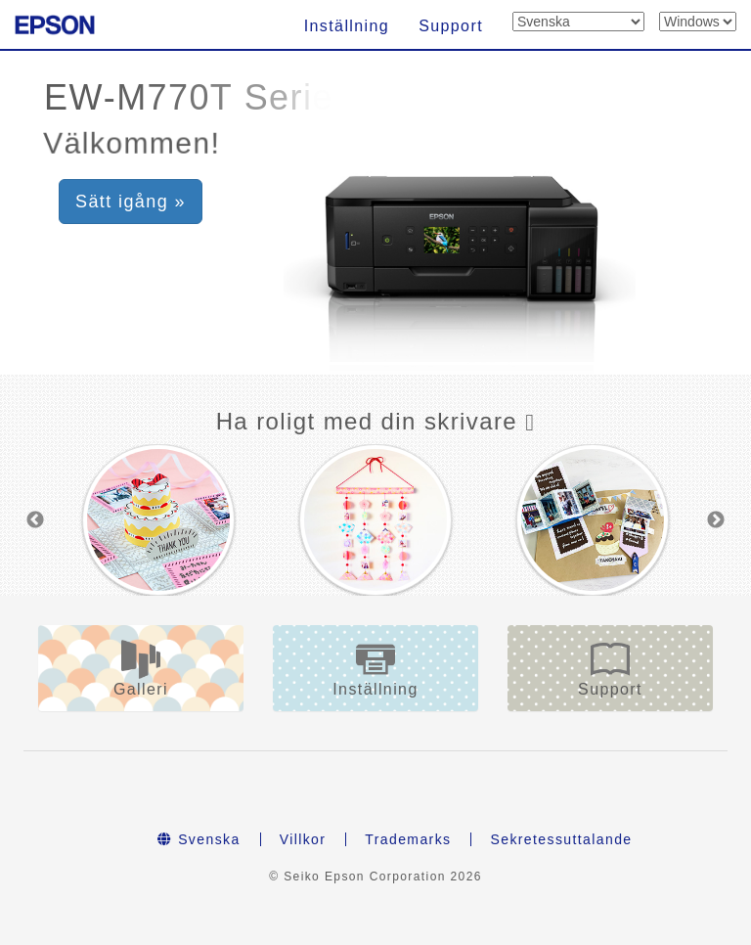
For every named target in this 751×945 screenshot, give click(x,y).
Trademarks (408, 839)
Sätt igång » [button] (130, 201)
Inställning (346, 26)
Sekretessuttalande (561, 839)
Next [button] (716, 520)
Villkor (303, 839)
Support (451, 26)
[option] (158, 520)
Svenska (198, 839)
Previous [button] (35, 520)
